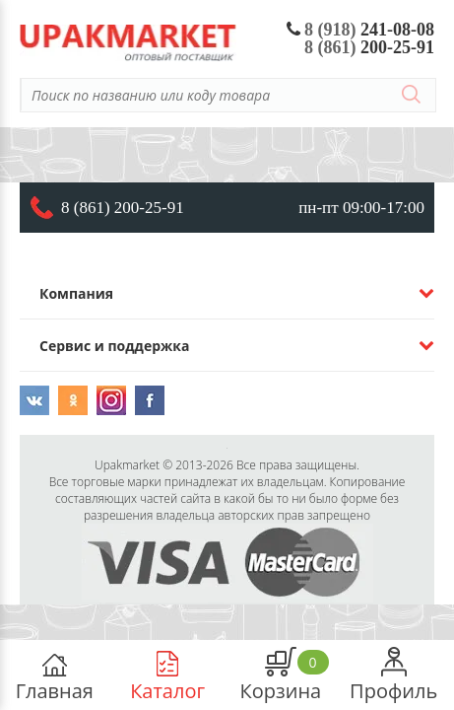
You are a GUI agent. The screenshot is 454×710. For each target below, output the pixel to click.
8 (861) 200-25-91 (122, 207)
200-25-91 (369, 47)
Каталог (168, 675)
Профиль (393, 675)
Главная (54, 675)
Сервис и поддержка (114, 345)
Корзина (281, 675)
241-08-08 (361, 29)
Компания (76, 293)
